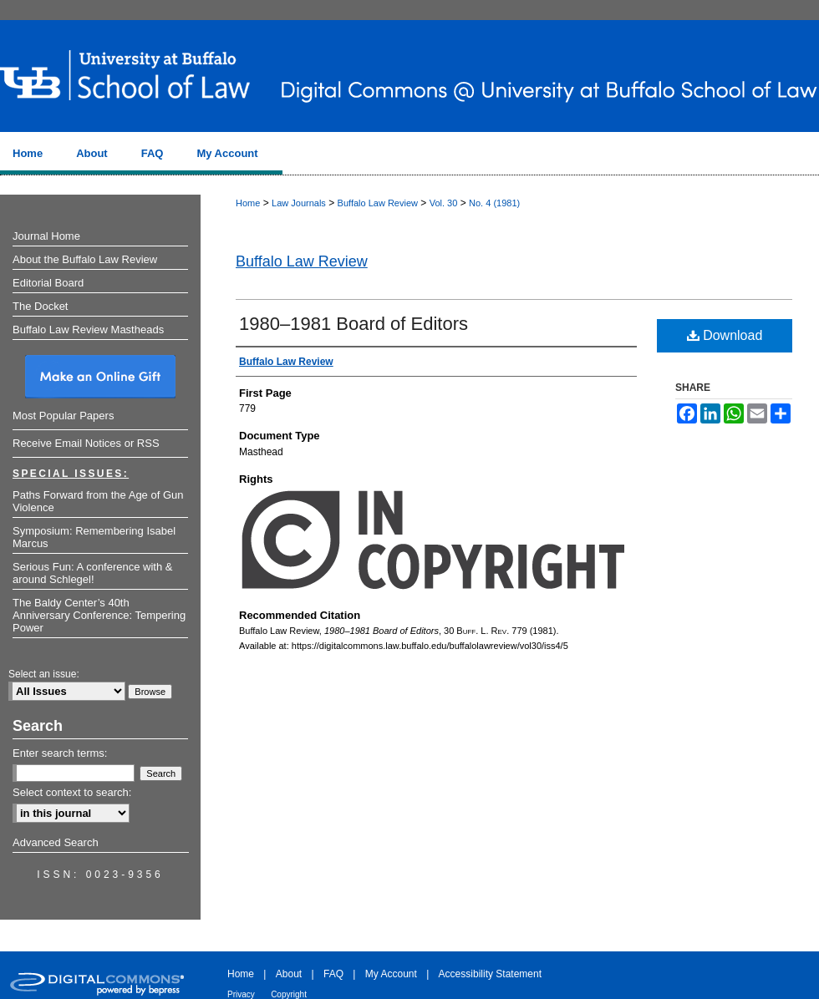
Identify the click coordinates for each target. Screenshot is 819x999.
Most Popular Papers (63, 415)
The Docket (40, 306)
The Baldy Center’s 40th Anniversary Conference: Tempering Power (99, 615)
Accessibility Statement (490, 974)
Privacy (241, 994)
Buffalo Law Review (378, 203)
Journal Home (46, 236)
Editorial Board (48, 282)
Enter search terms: (60, 753)
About (289, 974)
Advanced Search (56, 842)
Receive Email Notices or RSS (86, 443)
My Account (391, 974)
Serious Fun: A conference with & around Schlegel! (93, 573)
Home (248, 203)
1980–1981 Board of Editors (353, 323)
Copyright (289, 994)
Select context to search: (72, 792)
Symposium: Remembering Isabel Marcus (94, 537)
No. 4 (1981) (494, 203)
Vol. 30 (444, 203)
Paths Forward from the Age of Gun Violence (98, 501)
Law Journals (299, 203)
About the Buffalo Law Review (85, 259)
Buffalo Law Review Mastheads (88, 329)
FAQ (333, 974)
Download (725, 335)
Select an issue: (43, 674)
